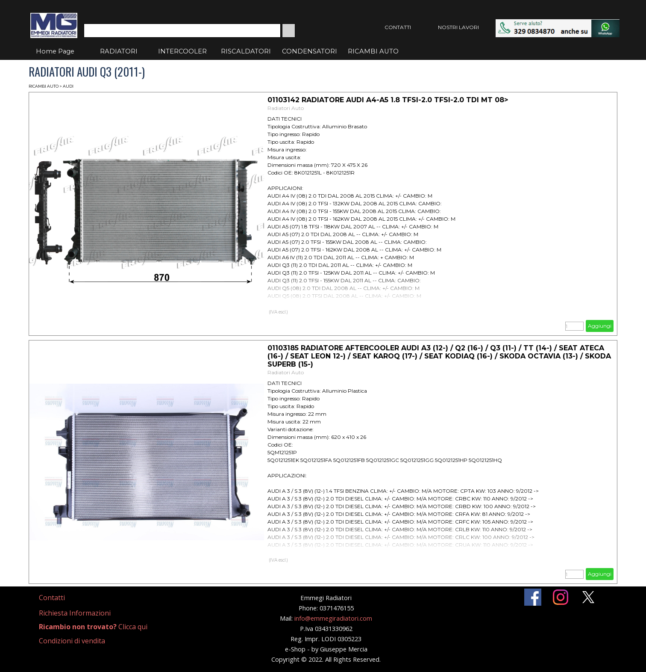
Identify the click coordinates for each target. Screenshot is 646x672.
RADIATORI (119, 51)
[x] (588, 597)
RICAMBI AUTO (373, 51)
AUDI (68, 86)
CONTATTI (398, 27)
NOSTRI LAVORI (458, 27)
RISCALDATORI (246, 51)
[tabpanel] (62, 597)
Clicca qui (93, 626)
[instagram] (560, 597)
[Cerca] (182, 31)
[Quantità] (574, 326)
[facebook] (532, 597)
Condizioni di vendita (72, 640)
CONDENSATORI (309, 51)
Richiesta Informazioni (75, 613)
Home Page (55, 51)
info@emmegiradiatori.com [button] (333, 618)
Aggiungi (599, 326)
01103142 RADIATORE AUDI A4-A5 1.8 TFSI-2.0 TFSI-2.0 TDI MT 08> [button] (387, 100)
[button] (558, 23)
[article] (323, 214)
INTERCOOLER (182, 51)
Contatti (52, 597)
